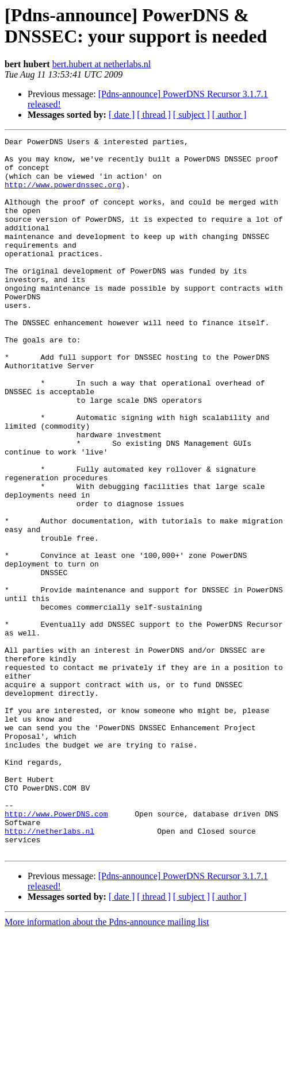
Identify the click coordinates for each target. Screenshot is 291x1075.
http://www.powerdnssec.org (63, 195)
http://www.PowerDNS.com (56, 950)
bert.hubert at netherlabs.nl (101, 64)
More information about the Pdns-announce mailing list (107, 1065)
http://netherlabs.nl (49, 970)
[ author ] (229, 115)
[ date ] (122, 115)
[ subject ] (191, 115)
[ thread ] (154, 115)
